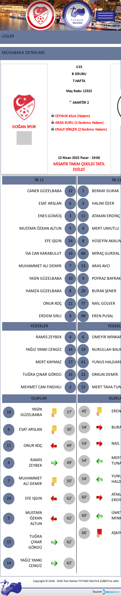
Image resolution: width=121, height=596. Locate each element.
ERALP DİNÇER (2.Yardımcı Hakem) (81, 129)
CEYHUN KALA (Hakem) (72, 116)
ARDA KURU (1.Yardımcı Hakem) (79, 123)
